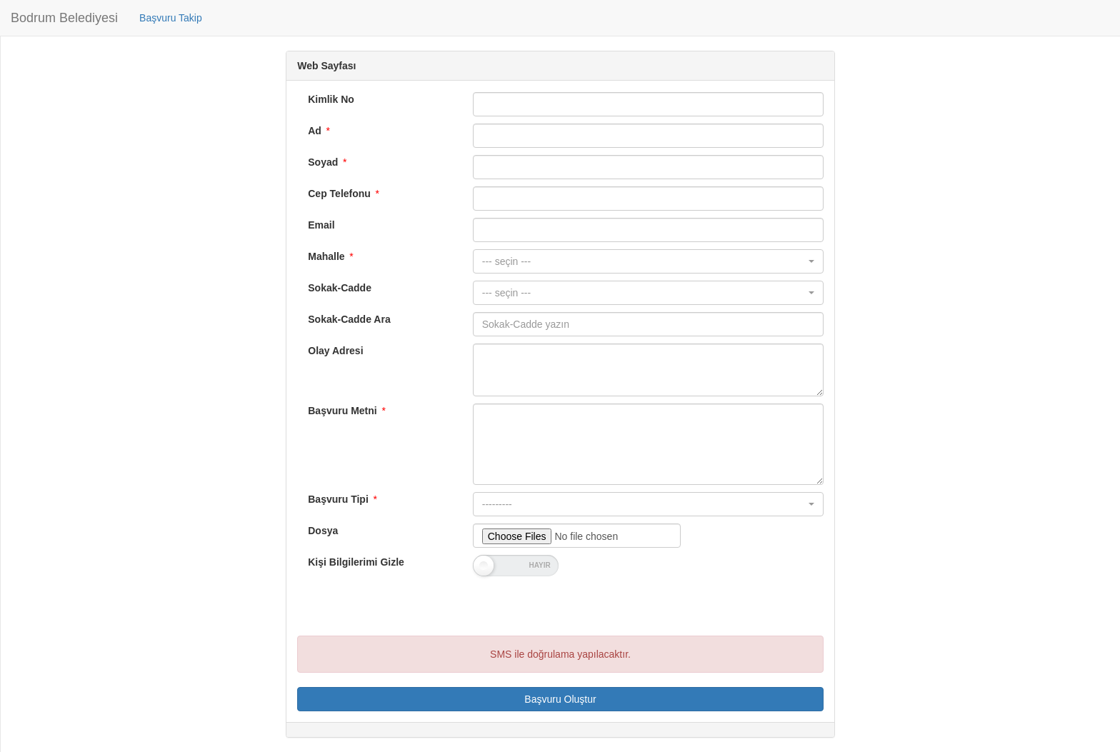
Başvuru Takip (170, 18)
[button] (648, 261)
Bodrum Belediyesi (64, 18)
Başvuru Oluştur (560, 699)
